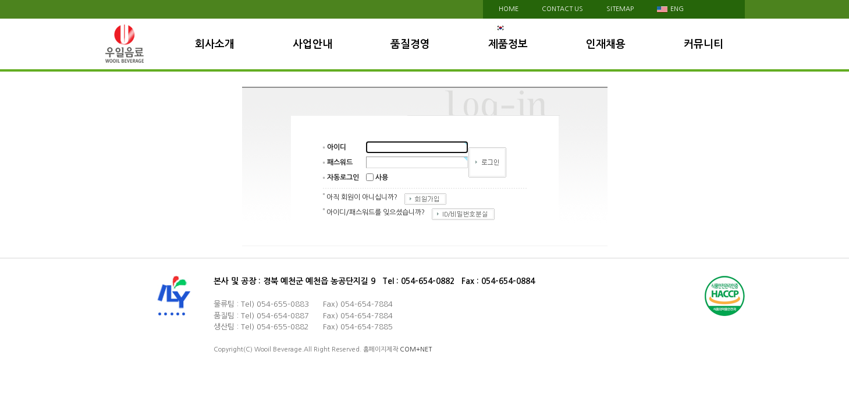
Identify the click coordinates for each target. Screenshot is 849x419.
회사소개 (215, 44)
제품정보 (508, 44)
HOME (508, 9)
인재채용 (606, 44)
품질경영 (410, 44)
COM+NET (416, 349)
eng (670, 9)
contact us (562, 9)
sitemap (620, 9)
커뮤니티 (703, 44)
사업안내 (312, 44)
